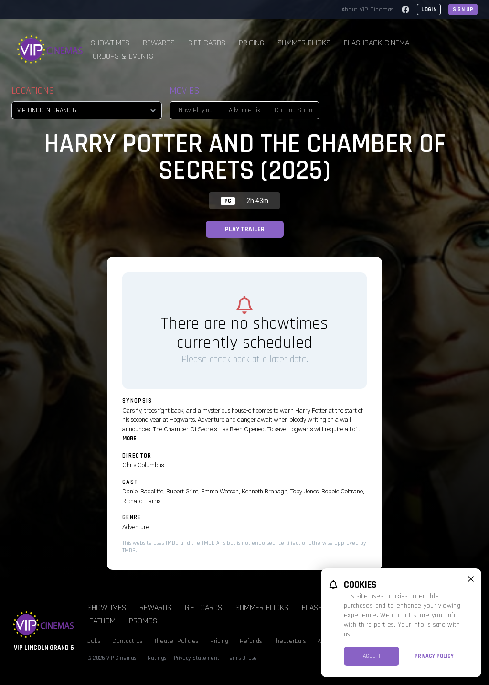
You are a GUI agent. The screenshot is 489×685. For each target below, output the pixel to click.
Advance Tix (244, 110)
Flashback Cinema (376, 42)
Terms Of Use (242, 658)
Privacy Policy (434, 656)
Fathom (102, 620)
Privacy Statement (196, 658)
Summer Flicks (303, 42)
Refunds (251, 641)
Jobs (94, 641)
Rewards (159, 42)
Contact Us (127, 641)
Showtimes (110, 42)
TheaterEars (290, 641)
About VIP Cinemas (367, 9)
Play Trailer (245, 229)
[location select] (86, 110)
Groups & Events (123, 56)
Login (428, 9)
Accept (372, 656)
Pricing (251, 42)
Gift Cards (206, 42)
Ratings (157, 658)
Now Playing (196, 110)
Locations (32, 91)
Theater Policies (176, 641)
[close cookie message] (471, 579)
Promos (143, 620)
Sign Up (463, 9)
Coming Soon (293, 110)
